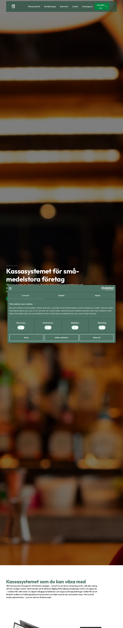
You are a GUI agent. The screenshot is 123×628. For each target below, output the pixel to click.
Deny (26, 338)
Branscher (64, 6)
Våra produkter (34, 6)
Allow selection (61, 338)
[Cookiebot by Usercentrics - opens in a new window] (103, 288)
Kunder (75, 6)
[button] (34, 6)
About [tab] (97, 295)
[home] (13, 6)
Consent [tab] (25, 295)
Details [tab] (61, 295)
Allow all (96, 338)
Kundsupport (87, 6)
